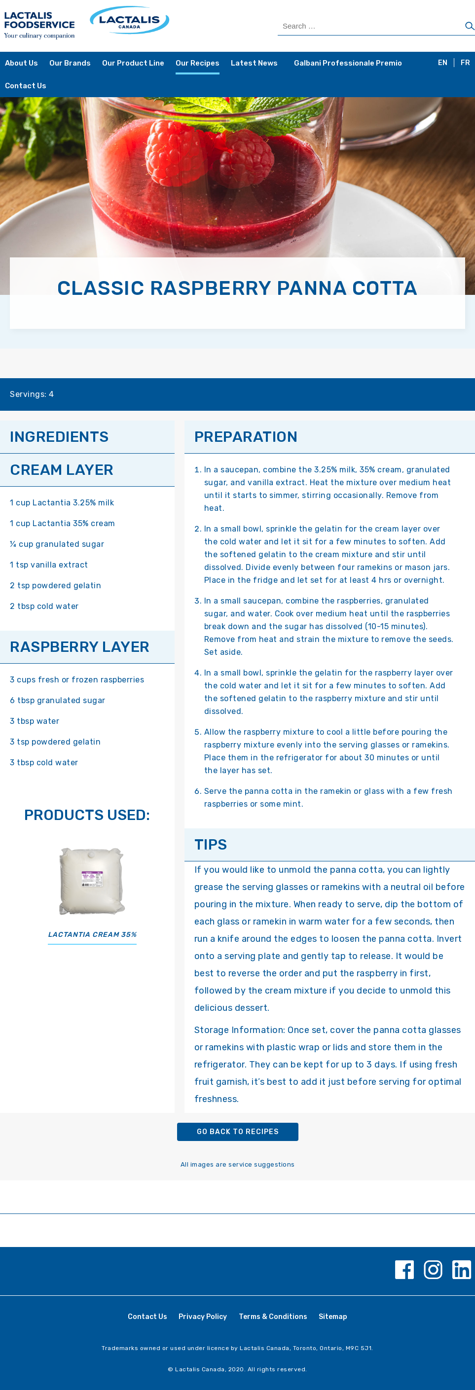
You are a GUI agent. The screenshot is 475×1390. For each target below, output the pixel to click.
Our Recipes (197, 63)
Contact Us (25, 85)
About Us (21, 63)
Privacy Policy (203, 1317)
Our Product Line (133, 63)
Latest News (254, 63)
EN (442, 63)
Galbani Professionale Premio (348, 63)
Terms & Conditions (273, 1317)
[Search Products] (376, 26)
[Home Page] (120, 26)
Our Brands (70, 63)
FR (465, 63)
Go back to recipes (238, 1132)
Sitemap (333, 1317)
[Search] (470, 27)
